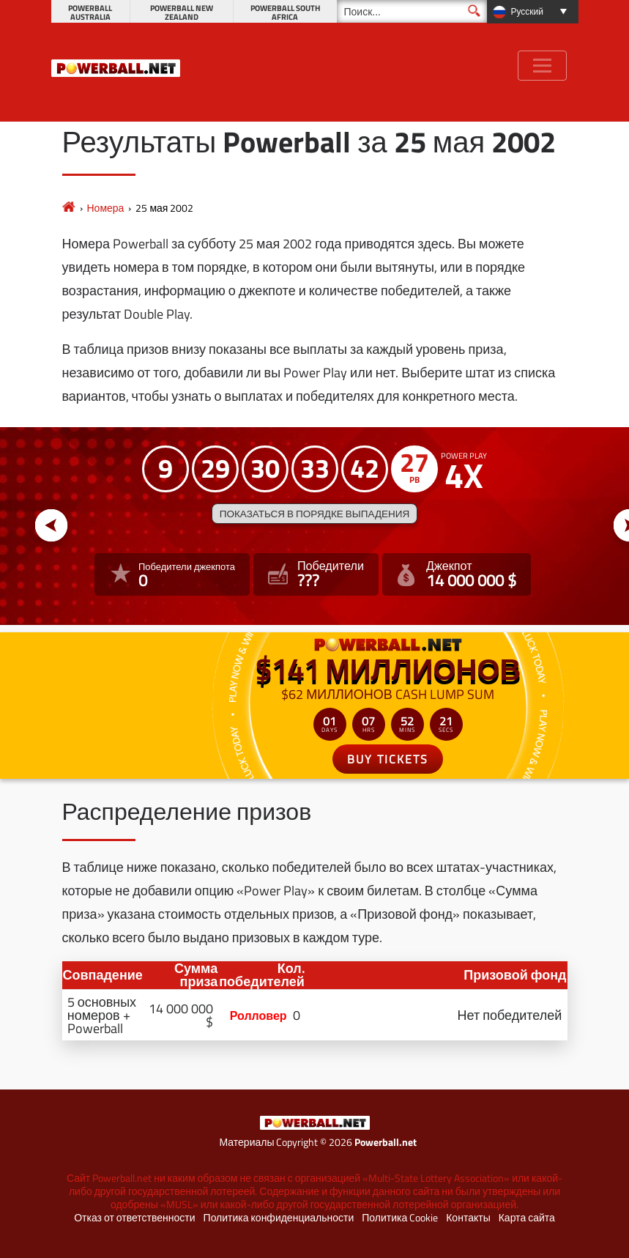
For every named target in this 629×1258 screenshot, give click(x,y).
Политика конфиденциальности (279, 1217)
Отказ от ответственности (134, 1217)
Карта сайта (527, 1217)
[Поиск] (412, 11)
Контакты (468, 1217)
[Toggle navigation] (542, 66)
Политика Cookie (400, 1217)
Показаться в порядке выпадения (314, 513)
